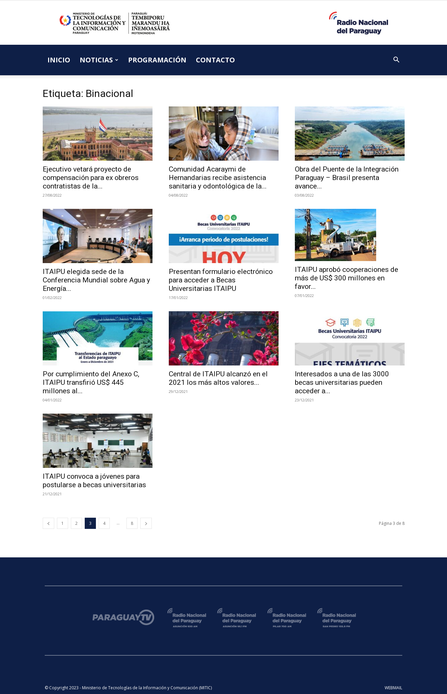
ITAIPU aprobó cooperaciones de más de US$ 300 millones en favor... (346, 278)
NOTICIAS (99, 59)
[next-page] (146, 523)
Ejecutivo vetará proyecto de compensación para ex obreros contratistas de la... (91, 177)
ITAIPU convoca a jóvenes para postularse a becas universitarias (94, 480)
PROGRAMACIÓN (157, 59)
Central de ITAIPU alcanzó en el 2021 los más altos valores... (218, 378)
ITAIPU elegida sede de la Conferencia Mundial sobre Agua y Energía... (96, 280)
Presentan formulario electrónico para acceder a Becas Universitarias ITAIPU (221, 280)
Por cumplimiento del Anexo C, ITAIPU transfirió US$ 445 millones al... (91, 382)
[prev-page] (48, 523)
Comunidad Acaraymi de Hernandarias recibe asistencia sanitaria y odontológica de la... (218, 177)
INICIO (58, 59)
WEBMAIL (393, 688)
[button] (396, 60)
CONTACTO (215, 59)
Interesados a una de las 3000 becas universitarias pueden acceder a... (342, 382)
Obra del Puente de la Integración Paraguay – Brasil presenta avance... (347, 177)
